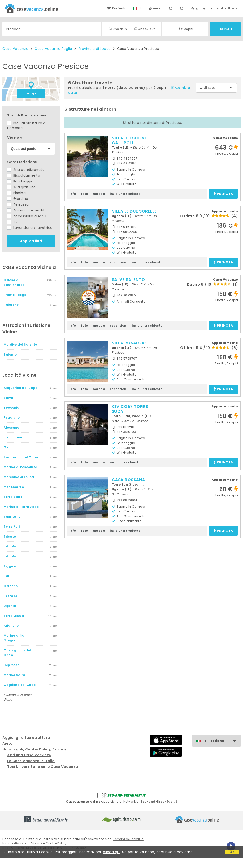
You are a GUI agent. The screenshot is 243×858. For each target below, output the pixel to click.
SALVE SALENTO (128, 280)
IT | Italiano (221, 741)
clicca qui (111, 852)
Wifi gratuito (21, 187)
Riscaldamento (23, 175)
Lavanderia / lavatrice (30, 227)
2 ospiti (185, 29)
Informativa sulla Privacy (22, 843)
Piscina (16, 192)
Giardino (17, 198)
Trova (225, 29)
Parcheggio (20, 181)
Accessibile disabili (26, 216)
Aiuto (155, 8)
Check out (144, 29)
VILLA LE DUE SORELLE (134, 211)
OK (232, 852)
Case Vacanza (15, 48)
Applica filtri (31, 241)
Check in (117, 29)
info (73, 194)
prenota (223, 194)
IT (140, 8)
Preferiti (116, 8)
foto (84, 194)
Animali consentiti (26, 210)
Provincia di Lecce (95, 48)
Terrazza (18, 204)
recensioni (118, 262)
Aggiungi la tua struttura (214, 8)
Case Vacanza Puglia (53, 48)
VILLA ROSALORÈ (129, 343)
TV (12, 221)
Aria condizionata (25, 169)
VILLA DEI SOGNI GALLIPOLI (129, 140)
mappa (31, 93)
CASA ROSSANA (128, 480)
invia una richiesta (125, 194)
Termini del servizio (128, 839)
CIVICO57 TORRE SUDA (130, 409)
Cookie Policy (56, 843)
